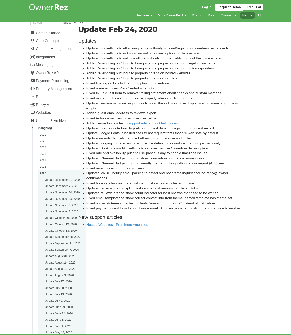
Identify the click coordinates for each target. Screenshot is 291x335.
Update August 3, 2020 (59, 263)
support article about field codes (170, 123)
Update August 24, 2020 (60, 251)
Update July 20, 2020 (58, 275)
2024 (43, 141)
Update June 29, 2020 (59, 293)
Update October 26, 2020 (60, 208)
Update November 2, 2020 (61, 202)
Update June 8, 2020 (58, 305)
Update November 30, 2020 (62, 184)
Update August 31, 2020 (60, 245)
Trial (253, 8)
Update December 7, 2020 (61, 178)
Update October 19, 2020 (60, 214)
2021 (43, 160)
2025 (43, 135)
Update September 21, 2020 (62, 233)
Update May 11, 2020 (58, 324)
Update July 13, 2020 (58, 281)
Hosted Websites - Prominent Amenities (134, 225)
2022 (43, 153)
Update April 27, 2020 (58, 330)
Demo (228, 8)
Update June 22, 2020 (59, 299)
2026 (43, 129)
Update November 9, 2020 (61, 196)
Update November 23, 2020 (62, 190)
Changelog (44, 123)
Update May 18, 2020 (58, 317)
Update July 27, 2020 (58, 269)
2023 (43, 147)
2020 (43, 166)
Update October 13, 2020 (60, 221)
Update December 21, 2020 (62, 172)
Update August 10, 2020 (60, 257)
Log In (206, 8)
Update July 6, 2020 (57, 287)
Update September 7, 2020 (62, 239)
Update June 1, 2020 (58, 311)
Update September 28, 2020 (62, 227)
